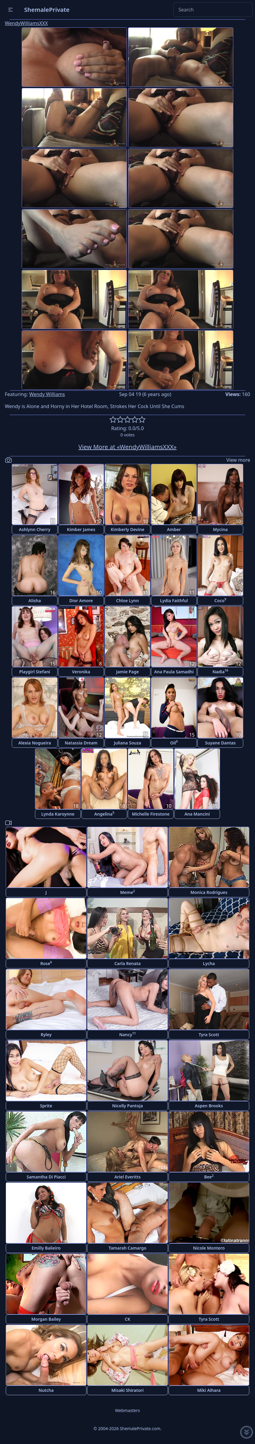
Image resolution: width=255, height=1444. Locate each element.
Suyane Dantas (220, 743)
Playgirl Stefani (34, 672)
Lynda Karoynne (57, 814)
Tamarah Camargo (127, 1248)
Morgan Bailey (46, 1319)
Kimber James (81, 529)
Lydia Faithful (174, 600)
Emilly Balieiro (46, 1248)
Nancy (127, 1034)
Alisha (34, 600)
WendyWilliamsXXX (26, 23)
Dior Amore (81, 600)
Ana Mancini (197, 814)
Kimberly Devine (127, 529)
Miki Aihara (208, 1390)
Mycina (220, 529)
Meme (127, 892)
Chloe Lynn (127, 600)
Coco (220, 600)
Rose (46, 963)
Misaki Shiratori (128, 1390)
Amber (174, 529)
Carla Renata (127, 963)
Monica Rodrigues (209, 892)
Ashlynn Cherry (34, 529)
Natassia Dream (81, 743)
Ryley (46, 1034)
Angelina (104, 813)
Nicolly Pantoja (127, 1106)
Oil (174, 742)
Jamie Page (127, 672)
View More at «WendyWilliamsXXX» (127, 447)
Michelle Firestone (151, 814)
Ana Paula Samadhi (174, 672)
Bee (209, 1176)
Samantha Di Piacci (46, 1177)
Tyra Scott (209, 1034)
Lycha (209, 963)
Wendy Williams (47, 394)
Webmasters (127, 1410)
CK (127, 1319)
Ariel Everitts (127, 1177)
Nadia (220, 671)
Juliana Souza (127, 743)
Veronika (81, 672)
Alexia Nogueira (34, 743)
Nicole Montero (209, 1248)
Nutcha (46, 1390)
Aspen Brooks (209, 1106)
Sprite (46, 1106)
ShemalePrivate (47, 9)
